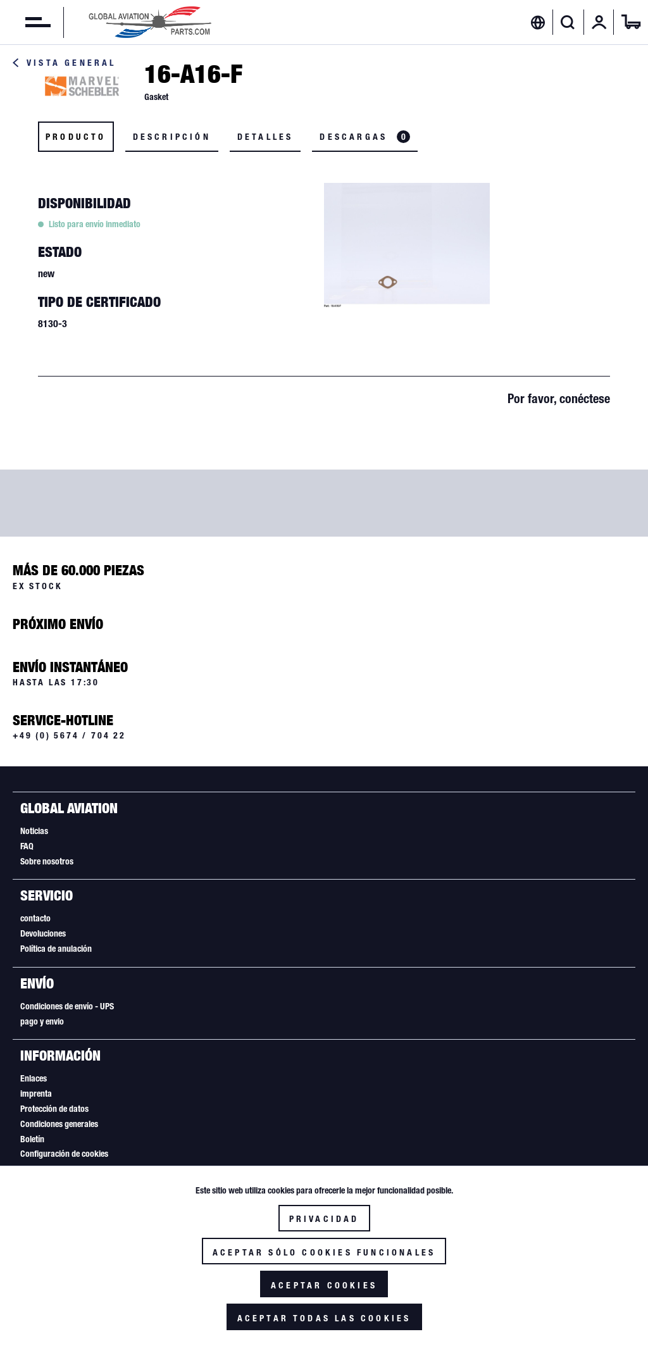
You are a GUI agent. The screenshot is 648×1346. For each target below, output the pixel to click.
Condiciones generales (59, 1124)
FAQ (27, 846)
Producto (76, 137)
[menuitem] (25, 22)
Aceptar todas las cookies (324, 1318)
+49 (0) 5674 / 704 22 (69, 735)
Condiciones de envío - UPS (67, 1006)
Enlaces (33, 1078)
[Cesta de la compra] (631, 22)
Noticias (34, 831)
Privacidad (324, 1219)
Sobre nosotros (46, 861)
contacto (35, 918)
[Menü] (25, 22)
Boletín (32, 1139)
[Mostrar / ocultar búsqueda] (568, 22)
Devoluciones (43, 933)
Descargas (365, 136)
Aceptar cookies (324, 1285)
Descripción (172, 137)
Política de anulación (56, 949)
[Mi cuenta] (599, 22)
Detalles (265, 137)
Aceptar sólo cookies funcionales (324, 1252)
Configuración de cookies (64, 1154)
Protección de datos (54, 1109)
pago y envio (42, 1021)
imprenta (36, 1093)
